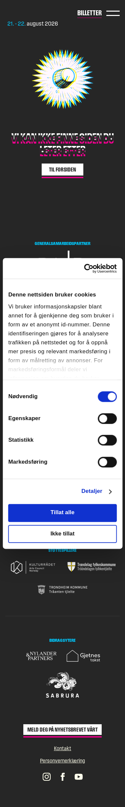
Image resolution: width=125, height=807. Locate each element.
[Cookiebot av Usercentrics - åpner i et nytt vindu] (89, 268)
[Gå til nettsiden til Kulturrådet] (34, 567)
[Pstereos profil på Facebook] (63, 776)
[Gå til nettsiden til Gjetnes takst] (83, 655)
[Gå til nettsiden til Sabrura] (62, 685)
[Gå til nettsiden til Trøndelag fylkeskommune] (92, 567)
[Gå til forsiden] (33, 13)
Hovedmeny (113, 13)
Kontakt (62, 748)
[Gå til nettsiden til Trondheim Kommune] (63, 590)
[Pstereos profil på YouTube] (79, 776)
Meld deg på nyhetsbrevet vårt (62, 730)
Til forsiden (62, 170)
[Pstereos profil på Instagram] (47, 776)
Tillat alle (63, 513)
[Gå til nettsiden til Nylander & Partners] (42, 656)
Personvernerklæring (62, 760)
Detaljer (91, 491)
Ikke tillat (62, 533)
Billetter (89, 12)
